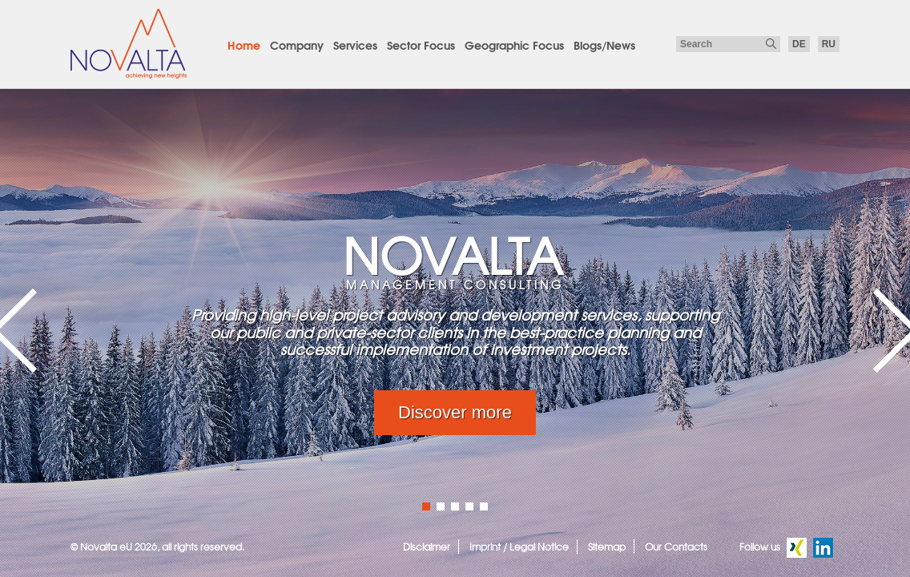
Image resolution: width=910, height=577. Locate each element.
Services (355, 45)
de (799, 44)
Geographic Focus (514, 45)
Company (297, 45)
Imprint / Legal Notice (519, 546)
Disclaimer (426, 546)
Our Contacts (676, 546)
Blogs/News (604, 45)
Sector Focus (421, 45)
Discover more (455, 412)
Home (244, 45)
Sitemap (607, 546)
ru (829, 44)
